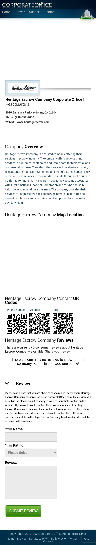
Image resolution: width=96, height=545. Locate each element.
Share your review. (58, 351)
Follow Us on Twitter (64, 538)
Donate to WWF (38, 538)
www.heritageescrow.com (33, 122)
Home (6, 12)
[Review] (31, 482)
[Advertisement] (48, 50)
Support (34, 12)
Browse (19, 12)
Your (14, 429)
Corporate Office (27, 6)
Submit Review (23, 511)
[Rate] (31, 453)
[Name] (31, 437)
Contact (49, 12)
